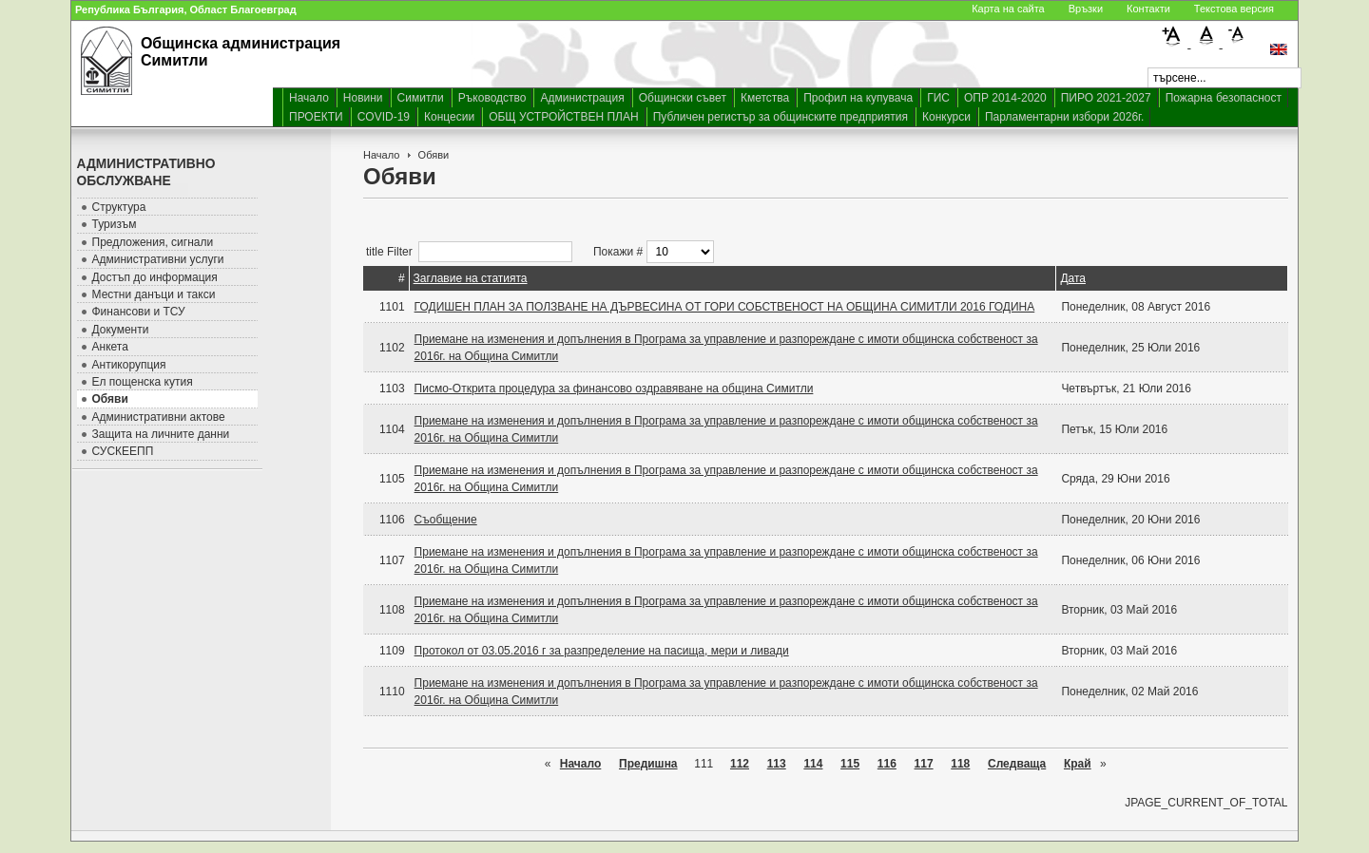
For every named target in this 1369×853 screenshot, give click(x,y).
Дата (1073, 278)
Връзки (1086, 8)
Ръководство (492, 97)
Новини (363, 97)
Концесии (449, 116)
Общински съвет (682, 97)
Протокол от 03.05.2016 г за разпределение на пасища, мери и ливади (602, 650)
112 (739, 763)
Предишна (648, 763)
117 (924, 763)
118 (960, 763)
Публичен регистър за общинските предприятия (780, 116)
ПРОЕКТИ (316, 116)
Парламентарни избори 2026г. (1064, 116)
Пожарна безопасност (1224, 97)
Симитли (420, 97)
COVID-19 (383, 116)
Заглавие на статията (471, 278)
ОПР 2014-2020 (1005, 97)
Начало (309, 97)
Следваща (1017, 763)
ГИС (938, 97)
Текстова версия (1234, 8)
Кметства (765, 97)
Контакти (1148, 8)
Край (1077, 763)
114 (812, 763)
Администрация (582, 97)
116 (887, 763)
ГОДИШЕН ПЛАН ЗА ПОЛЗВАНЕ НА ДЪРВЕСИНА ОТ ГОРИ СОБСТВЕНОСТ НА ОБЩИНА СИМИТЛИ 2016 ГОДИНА (725, 306)
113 (776, 763)
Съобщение (446, 519)
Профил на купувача (858, 97)
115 (849, 763)
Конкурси (946, 116)
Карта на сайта (1008, 8)
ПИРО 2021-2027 (1106, 97)
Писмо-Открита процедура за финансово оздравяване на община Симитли (614, 388)
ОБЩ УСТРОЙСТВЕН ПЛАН (564, 116)
